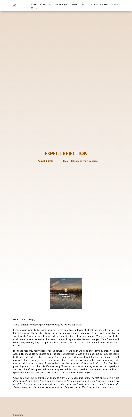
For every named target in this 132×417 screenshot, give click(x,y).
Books (74, 4)
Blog (65, 161)
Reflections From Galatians (84, 161)
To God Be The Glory (99, 4)
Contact (115, 4)
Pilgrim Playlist (61, 4)
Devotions (44, 4)
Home (33, 4)
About (84, 4)
